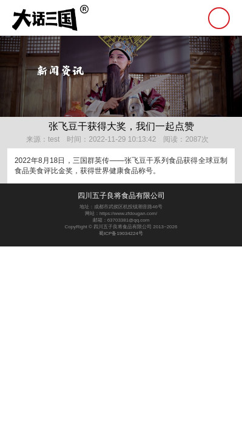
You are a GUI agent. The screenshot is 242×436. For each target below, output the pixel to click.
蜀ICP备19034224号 (121, 233)
